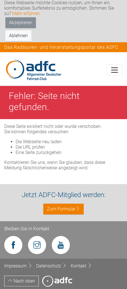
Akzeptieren (20, 22)
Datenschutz (52, 266)
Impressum (18, 266)
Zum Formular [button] (63, 209)
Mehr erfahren (26, 13)
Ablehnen (18, 35)
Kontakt (81, 266)
